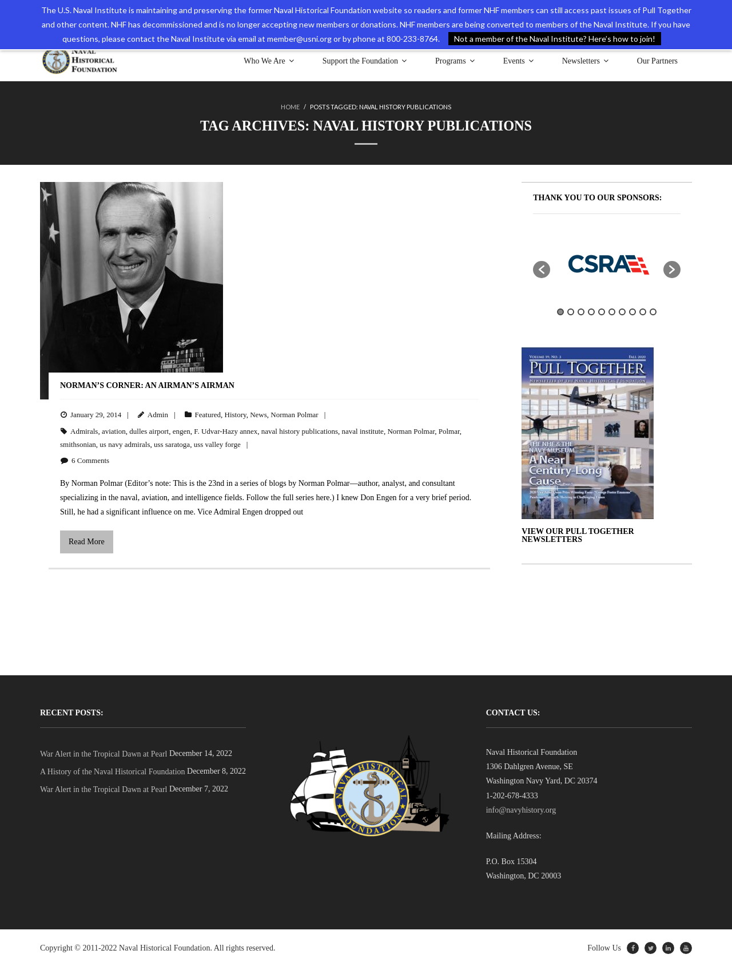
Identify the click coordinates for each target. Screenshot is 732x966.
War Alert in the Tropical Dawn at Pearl (103, 754)
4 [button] (591, 311)
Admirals (84, 430)
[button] (541, 269)
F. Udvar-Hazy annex (225, 430)
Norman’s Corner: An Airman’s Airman (147, 385)
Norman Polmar (294, 414)
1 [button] (560, 311)
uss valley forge (217, 444)
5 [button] (601, 311)
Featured (208, 414)
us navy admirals (125, 444)
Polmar (449, 430)
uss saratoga (172, 444)
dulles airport (149, 430)
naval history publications (299, 430)
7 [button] (622, 311)
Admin (158, 414)
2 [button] (570, 311)
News (258, 414)
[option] (607, 263)
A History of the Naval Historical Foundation (112, 771)
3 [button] (581, 311)
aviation (114, 430)
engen (181, 430)
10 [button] (653, 311)
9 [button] (642, 311)
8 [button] (632, 311)
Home (290, 106)
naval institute (363, 430)
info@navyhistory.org (521, 810)
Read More (87, 541)
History (235, 414)
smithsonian (78, 444)
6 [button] (611, 311)
